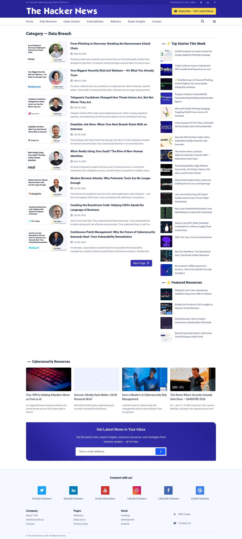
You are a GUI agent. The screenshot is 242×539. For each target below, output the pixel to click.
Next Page (141, 263)
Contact (156, 21)
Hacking (125, 515)
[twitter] (42, 495)
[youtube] (105, 495)
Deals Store (79, 519)
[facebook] (168, 495)
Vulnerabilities (95, 21)
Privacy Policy (81, 524)
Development (128, 519)
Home (29, 21)
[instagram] (137, 495)
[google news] (200, 493)
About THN (32, 515)
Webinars (115, 21)
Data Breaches (48, 21)
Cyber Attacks (72, 21)
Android (125, 524)
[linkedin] (73, 495)
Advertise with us (35, 519)
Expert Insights (137, 21)
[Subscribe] (160, 451)
